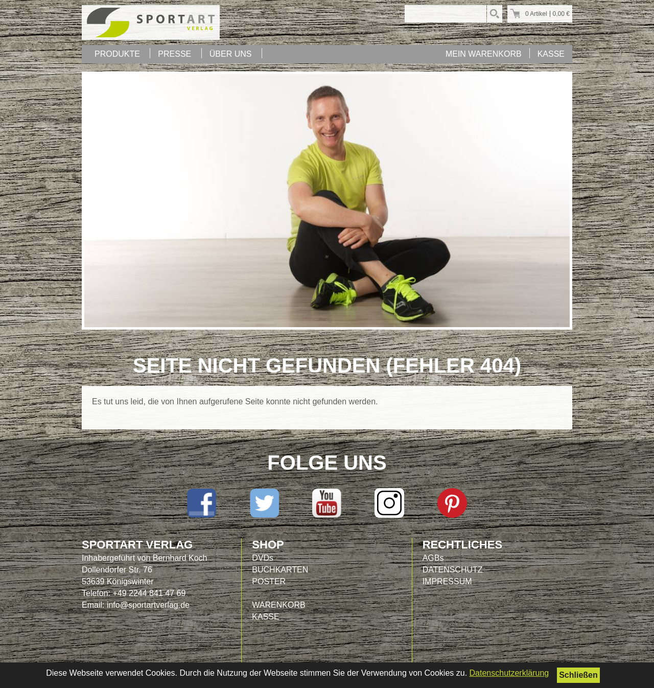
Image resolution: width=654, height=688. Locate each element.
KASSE (551, 54)
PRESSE (174, 54)
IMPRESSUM (447, 581)
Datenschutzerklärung (509, 673)
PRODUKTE (117, 54)
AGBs (433, 558)
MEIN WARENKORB (484, 54)
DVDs (262, 558)
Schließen (578, 675)
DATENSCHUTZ (453, 569)
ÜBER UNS (230, 54)
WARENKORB (278, 605)
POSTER (269, 581)
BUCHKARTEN (280, 569)
